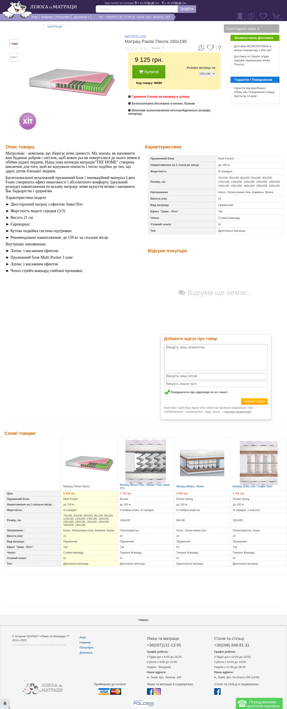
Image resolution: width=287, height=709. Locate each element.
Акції (83, 637)
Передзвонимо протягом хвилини (262, 704)
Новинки (85, 642)
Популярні (86, 647)
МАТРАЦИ (54, 26)
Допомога (86, 652)
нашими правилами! (237, 411)
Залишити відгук (254, 401)
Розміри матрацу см (201, 67)
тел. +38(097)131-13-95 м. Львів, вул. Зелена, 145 (134, 17)
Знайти (186, 9)
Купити (149, 71)
